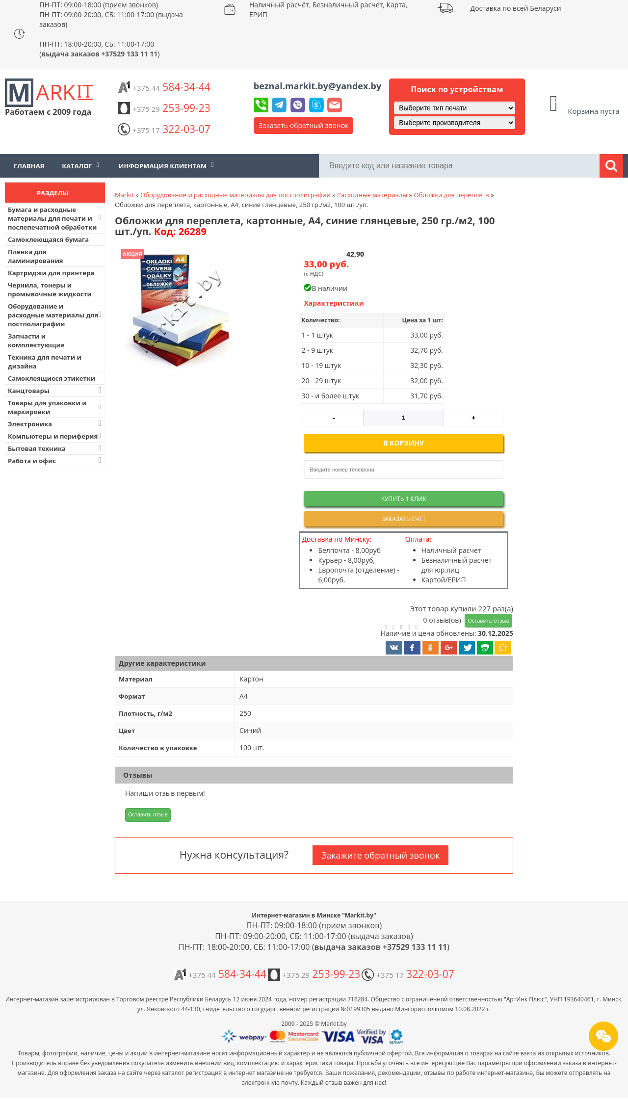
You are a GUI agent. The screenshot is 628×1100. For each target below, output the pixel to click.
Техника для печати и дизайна (44, 361)
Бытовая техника (56, 448)
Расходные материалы (372, 194)
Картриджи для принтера (51, 272)
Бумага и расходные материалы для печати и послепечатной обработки (56, 218)
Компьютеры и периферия (56, 436)
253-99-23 (164, 108)
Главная (29, 165)
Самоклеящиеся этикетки (51, 378)
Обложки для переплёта (451, 194)
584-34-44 (164, 87)
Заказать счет (403, 519)
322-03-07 (164, 129)
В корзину (403, 442)
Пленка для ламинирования (35, 256)
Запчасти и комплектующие (36, 340)
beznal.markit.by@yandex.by (317, 86)
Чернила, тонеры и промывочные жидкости (50, 289)
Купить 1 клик (403, 499)
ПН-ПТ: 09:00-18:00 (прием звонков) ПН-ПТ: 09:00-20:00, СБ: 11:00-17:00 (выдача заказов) (111, 14)
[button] (180, 311)
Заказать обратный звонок (304, 125)
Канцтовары (56, 390)
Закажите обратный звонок (380, 855)
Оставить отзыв (488, 620)
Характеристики (334, 303)
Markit (124, 194)
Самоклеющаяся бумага (48, 239)
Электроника (56, 423)
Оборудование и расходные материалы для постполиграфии (56, 315)
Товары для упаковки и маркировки (56, 407)
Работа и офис (56, 460)
